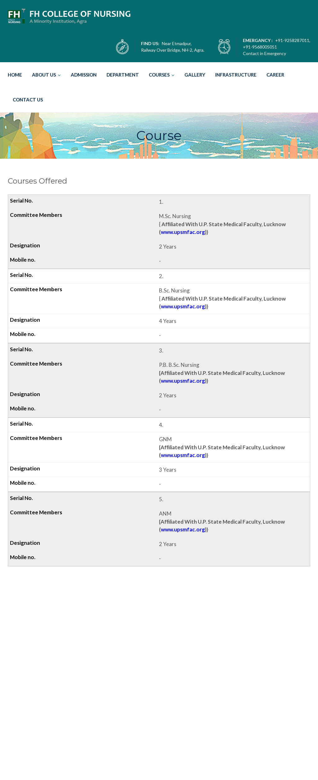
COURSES (159, 74)
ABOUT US (44, 74)
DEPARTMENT (123, 74)
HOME (15, 74)
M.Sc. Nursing (158, 685)
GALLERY (194, 74)
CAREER (275, 74)
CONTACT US (28, 99)
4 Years (150, 718)
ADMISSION (84, 74)
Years (153, 696)
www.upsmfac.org (183, 232)
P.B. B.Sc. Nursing (161, 738)
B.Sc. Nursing (157, 712)
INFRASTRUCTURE (236, 74)
